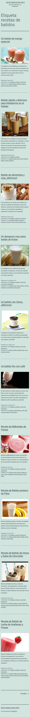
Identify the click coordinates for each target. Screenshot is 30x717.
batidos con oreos (17, 603)
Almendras (11, 220)
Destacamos (10, 284)
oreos (26, 350)
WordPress (14, 711)
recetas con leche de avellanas (21, 675)
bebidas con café (20, 410)
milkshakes (10, 474)
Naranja (19, 84)
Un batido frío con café (13, 366)
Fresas (6, 474)
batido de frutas (13, 285)
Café (22, 158)
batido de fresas (13, 472)
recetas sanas (17, 287)
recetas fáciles (8, 85)
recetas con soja (10, 222)
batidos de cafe (17, 158)
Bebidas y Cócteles (15, 82)
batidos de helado (10, 605)
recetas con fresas (9, 675)
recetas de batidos (9, 160)
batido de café (12, 410)
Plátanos (22, 285)
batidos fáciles (16, 537)
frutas (18, 285)
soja (25, 222)
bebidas (15, 350)
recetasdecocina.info (15, 2)
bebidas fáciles (21, 350)
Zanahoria (14, 85)
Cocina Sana (4, 284)
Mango (15, 84)
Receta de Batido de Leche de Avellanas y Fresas (12, 624)
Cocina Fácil (23, 82)
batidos (11, 84)
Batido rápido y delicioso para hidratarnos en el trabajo (14, 103)
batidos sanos (24, 673)
